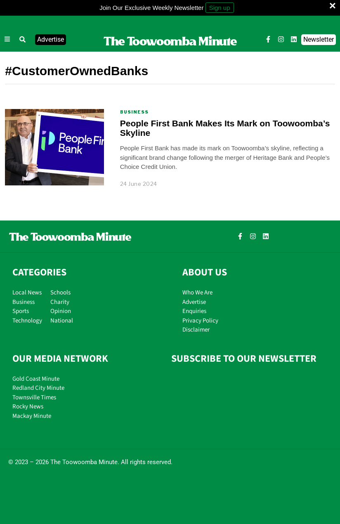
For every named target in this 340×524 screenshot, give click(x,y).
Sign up (219, 7)
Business (134, 111)
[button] (23, 39)
